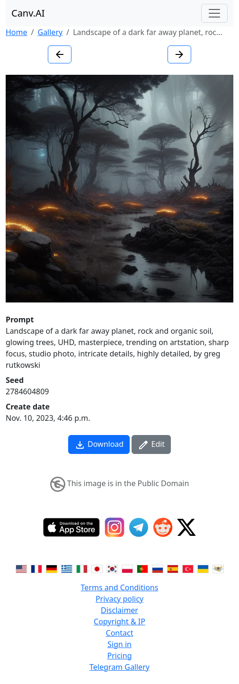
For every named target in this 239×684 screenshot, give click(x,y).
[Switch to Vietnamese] (218, 568)
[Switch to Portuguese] (142, 568)
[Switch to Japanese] (97, 568)
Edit (151, 445)
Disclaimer (119, 610)
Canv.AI (28, 13)
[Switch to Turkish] (188, 568)
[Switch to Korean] (112, 568)
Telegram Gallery (119, 667)
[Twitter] (186, 527)
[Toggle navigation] (214, 13)
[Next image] (179, 54)
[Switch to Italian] (82, 568)
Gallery (49, 32)
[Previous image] (59, 54)
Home (16, 32)
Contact (119, 633)
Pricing (119, 655)
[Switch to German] (51, 568)
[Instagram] (114, 527)
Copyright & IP (119, 621)
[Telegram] (138, 527)
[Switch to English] (21, 568)
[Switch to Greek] (66, 568)
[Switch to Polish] (127, 568)
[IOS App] (71, 527)
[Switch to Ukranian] (203, 568)
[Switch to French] (36, 568)
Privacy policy (119, 599)
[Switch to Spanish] (172, 568)
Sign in (119, 644)
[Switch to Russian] (157, 568)
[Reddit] (162, 527)
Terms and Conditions (120, 587)
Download (99, 445)
